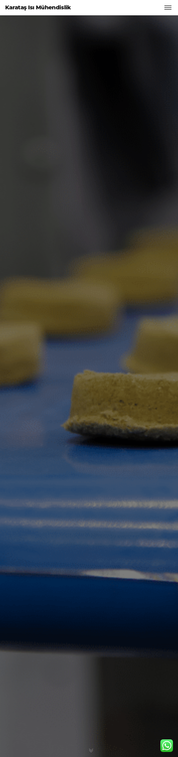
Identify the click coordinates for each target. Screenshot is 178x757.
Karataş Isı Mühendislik (38, 7)
